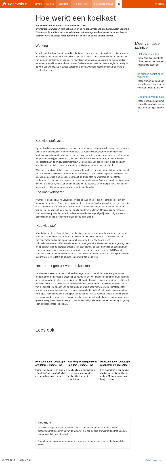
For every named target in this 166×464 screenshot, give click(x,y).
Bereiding (63, 3)
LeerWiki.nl (15, 4)
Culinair (50, 3)
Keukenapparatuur (103, 3)
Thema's (37, 3)
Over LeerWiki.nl (153, 460)
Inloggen (159, 3)
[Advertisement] (83, 105)
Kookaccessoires (81, 3)
